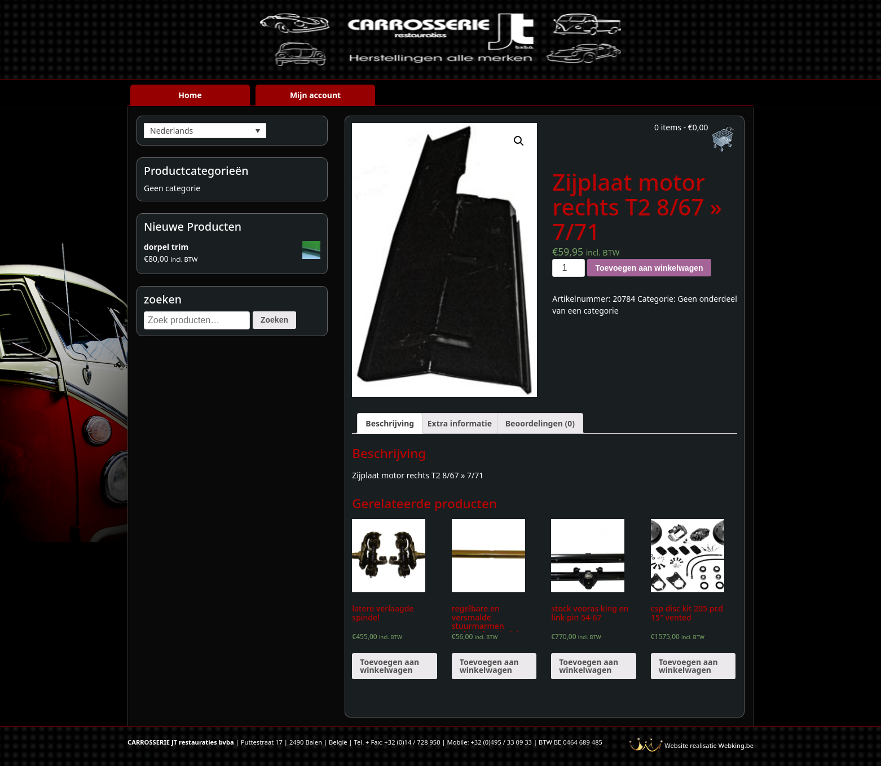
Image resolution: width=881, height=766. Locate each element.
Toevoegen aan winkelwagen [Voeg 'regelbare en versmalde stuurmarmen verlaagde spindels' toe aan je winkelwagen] (489, 666)
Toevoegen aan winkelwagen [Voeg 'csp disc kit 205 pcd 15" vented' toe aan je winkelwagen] (688, 666)
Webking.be (736, 745)
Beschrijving (389, 423)
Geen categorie (172, 188)
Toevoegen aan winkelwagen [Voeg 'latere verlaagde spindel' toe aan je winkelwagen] (389, 666)
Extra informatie (460, 423)
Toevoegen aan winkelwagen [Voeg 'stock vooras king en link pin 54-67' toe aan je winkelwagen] (588, 666)
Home (189, 95)
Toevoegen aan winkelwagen (649, 267)
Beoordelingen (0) (540, 423)
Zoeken (274, 319)
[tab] (389, 423)
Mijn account (315, 95)
